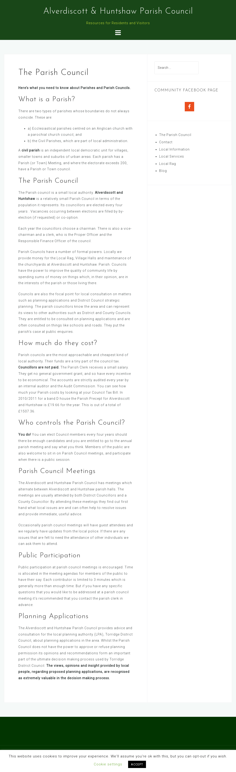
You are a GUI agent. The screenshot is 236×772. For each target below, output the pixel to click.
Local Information (174, 149)
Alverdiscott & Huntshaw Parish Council (118, 11)
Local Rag (167, 164)
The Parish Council (175, 135)
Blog (163, 171)
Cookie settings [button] (108, 764)
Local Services (171, 156)
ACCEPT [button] (137, 764)
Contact (166, 142)
